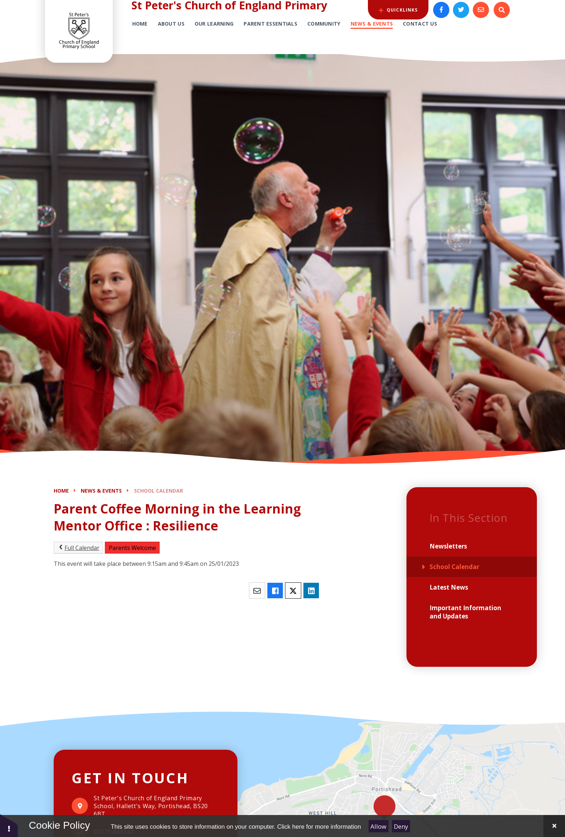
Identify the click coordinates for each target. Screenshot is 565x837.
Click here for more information (319, 826)
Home (61, 490)
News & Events (101, 490)
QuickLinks (398, 10)
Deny (401, 826)
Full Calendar (78, 548)
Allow (378, 826)
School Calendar (158, 490)
